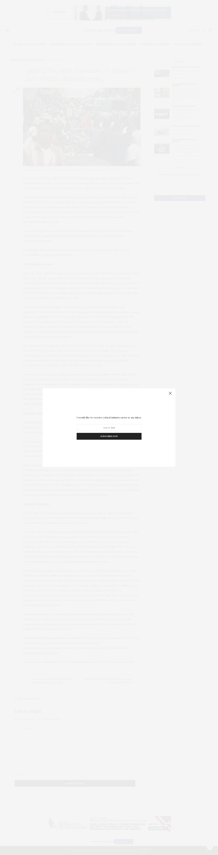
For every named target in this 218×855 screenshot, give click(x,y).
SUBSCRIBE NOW (109, 436)
